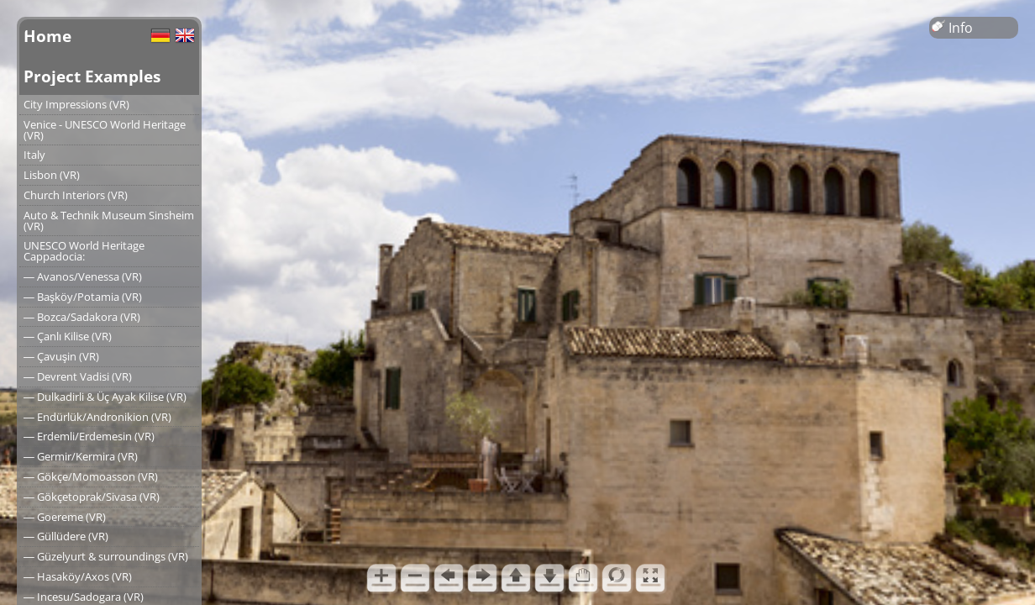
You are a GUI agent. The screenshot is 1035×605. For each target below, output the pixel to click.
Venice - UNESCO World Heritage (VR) (105, 130)
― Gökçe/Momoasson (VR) (91, 476)
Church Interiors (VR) (76, 195)
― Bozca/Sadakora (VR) (82, 316)
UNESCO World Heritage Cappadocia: (84, 251)
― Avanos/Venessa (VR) (83, 276)
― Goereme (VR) (65, 516)
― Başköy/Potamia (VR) (83, 296)
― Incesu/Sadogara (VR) (84, 596)
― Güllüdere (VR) (66, 536)
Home (47, 35)
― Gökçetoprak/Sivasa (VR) (92, 496)
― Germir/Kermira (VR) (81, 456)
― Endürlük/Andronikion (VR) (97, 416)
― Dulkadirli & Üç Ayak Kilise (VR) (105, 396)
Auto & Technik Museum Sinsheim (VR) (109, 221)
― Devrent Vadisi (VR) (78, 376)
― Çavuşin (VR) (61, 356)
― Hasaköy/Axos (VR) (78, 576)
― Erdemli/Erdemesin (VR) (89, 436)
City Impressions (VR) (76, 104)
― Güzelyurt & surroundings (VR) (106, 556)
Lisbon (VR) (52, 174)
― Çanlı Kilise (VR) (68, 336)
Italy (34, 154)
